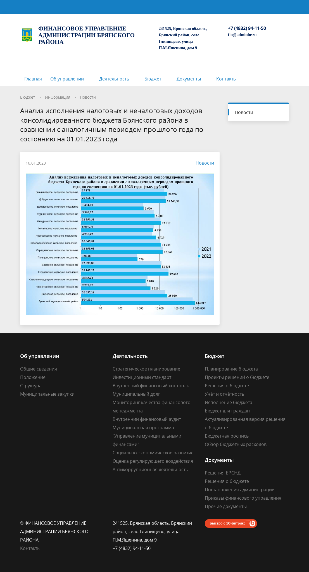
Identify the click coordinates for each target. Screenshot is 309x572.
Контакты (226, 79)
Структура (31, 386)
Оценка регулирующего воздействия (153, 461)
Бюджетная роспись (227, 436)
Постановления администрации (240, 489)
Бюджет (152, 79)
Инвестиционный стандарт (142, 377)
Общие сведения (38, 369)
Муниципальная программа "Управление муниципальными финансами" (147, 435)
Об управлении (67, 79)
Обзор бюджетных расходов (236, 444)
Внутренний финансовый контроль (151, 386)
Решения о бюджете (227, 386)
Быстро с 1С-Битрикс (227, 523)
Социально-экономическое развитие (153, 453)
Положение (33, 377)
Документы (189, 79)
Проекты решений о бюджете (237, 377)
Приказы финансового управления (243, 498)
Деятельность (114, 79)
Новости (88, 97)
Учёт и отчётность (224, 394)
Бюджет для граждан (227, 411)
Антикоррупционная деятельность (150, 469)
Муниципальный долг (136, 394)
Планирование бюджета (231, 369)
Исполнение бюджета (228, 402)
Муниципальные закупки (47, 394)
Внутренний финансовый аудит (147, 419)
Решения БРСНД (223, 473)
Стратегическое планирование (146, 369)
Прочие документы (226, 506)
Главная (33, 79)
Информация (57, 97)
